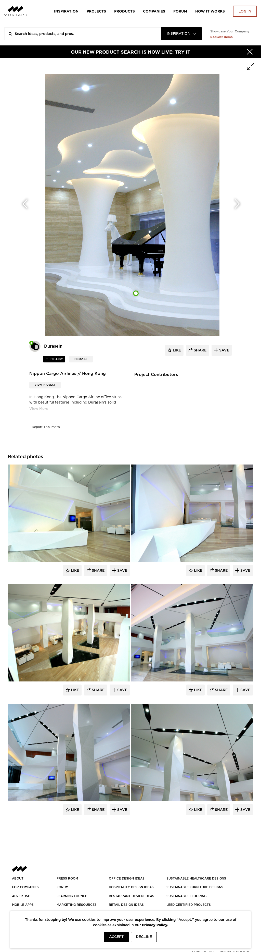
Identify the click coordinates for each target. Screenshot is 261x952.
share (199, 350)
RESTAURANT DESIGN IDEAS (131, 896)
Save (121, 570)
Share (98, 570)
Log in (245, 11)
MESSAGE (80, 359)
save (223, 350)
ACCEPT (116, 937)
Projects (96, 11)
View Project (45, 385)
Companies (154, 11)
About (17, 878)
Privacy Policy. (155, 925)
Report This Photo (46, 427)
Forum (180, 11)
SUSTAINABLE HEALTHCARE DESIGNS (196, 878)
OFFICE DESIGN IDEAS (127, 878)
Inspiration (66, 11)
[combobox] (181, 33)
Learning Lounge (72, 896)
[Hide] (250, 51)
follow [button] (56, 359)
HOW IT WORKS (210, 11)
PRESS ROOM (67, 878)
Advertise (21, 896)
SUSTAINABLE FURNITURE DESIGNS (194, 887)
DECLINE (144, 937)
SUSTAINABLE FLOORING (186, 896)
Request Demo (221, 37)
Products (124, 11)
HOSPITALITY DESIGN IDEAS (131, 887)
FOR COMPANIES (25, 887)
